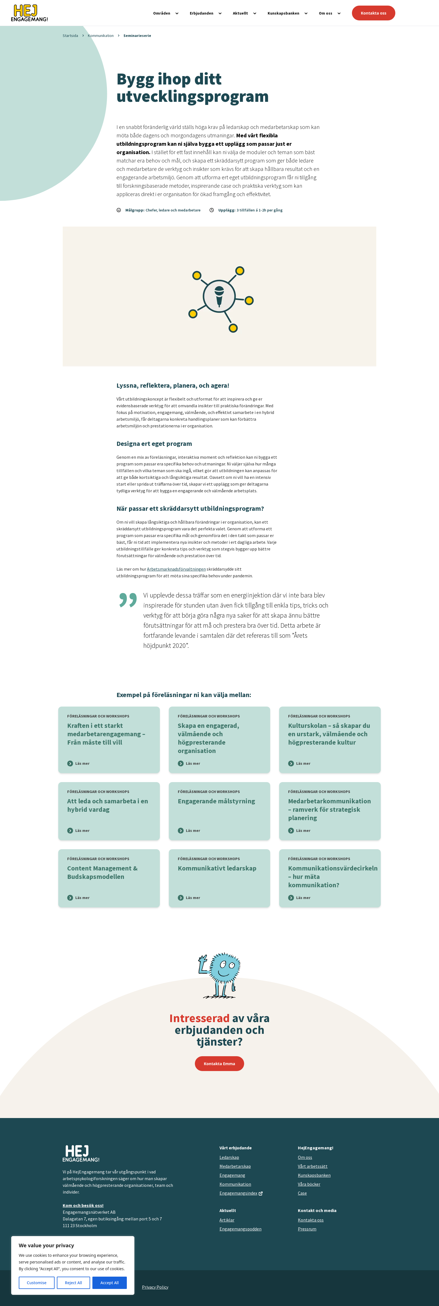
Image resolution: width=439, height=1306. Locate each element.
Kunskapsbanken (283, 13)
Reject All (73, 1282)
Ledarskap (229, 1157)
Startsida (70, 35)
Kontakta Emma (219, 1063)
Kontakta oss (373, 13)
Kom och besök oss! (83, 1205)
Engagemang (232, 1175)
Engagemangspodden (240, 1229)
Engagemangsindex (238, 1193)
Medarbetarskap (235, 1166)
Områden (161, 13)
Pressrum (307, 1229)
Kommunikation (101, 35)
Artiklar (227, 1220)
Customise (36, 1282)
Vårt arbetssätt (313, 1166)
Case (302, 1193)
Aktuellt (240, 13)
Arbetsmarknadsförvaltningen (176, 569)
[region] (72, 1265)
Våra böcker (309, 1184)
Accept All (110, 1282)
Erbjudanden (201, 13)
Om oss (325, 13)
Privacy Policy (155, 1287)
